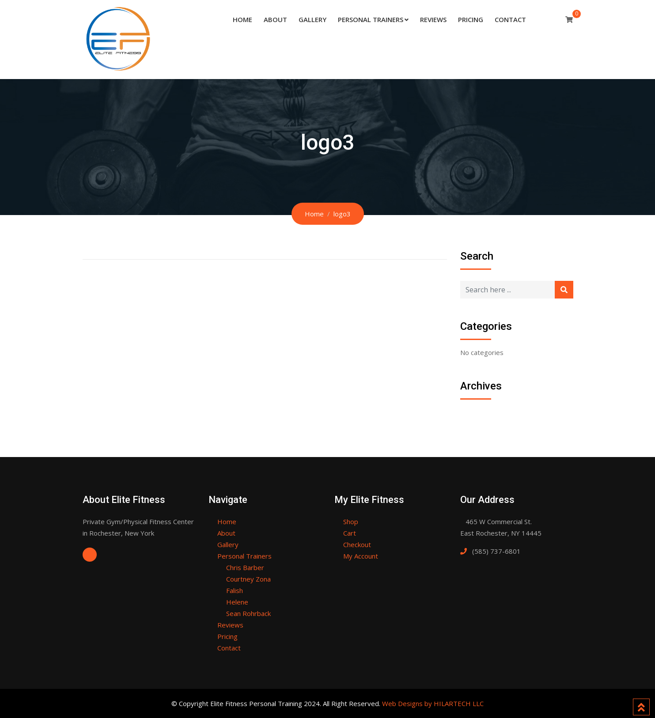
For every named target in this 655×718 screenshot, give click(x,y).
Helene (237, 601)
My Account (360, 556)
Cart (349, 533)
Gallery (312, 19)
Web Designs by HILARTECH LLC (433, 703)
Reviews (433, 19)
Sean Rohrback (248, 613)
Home (242, 19)
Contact (510, 19)
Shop (350, 521)
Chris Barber (245, 567)
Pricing (470, 19)
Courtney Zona (248, 578)
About (275, 19)
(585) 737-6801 (496, 551)
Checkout (357, 544)
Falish (234, 590)
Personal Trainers (370, 19)
